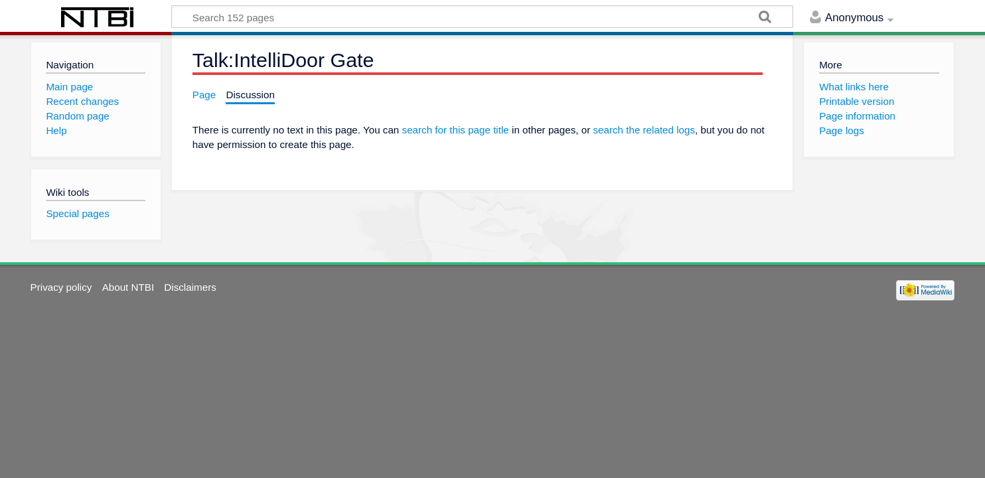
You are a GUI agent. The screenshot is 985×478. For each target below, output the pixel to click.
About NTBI (128, 287)
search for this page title (455, 129)
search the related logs (644, 129)
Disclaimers (190, 287)
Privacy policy (61, 287)
